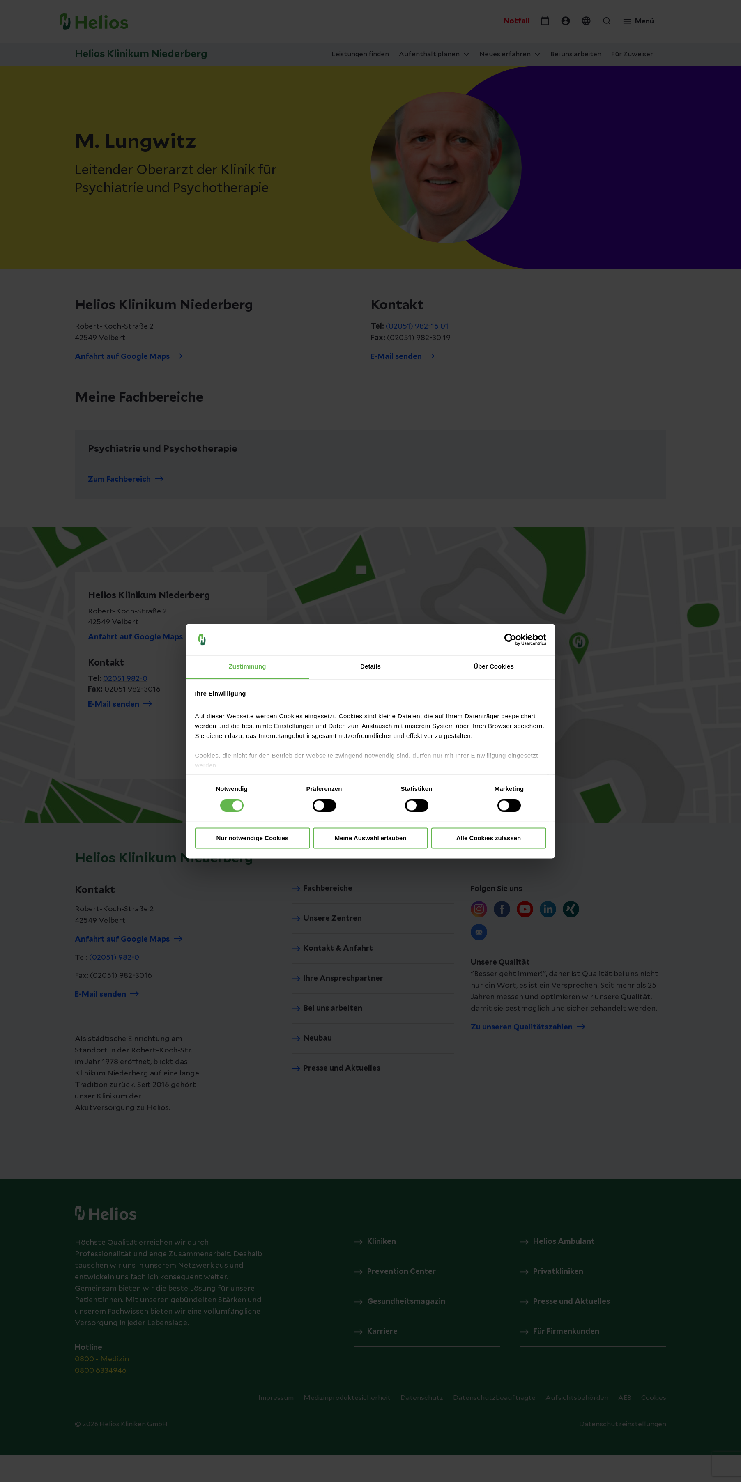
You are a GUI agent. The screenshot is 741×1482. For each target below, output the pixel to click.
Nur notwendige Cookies (252, 838)
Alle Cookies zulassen (488, 838)
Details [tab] (370, 666)
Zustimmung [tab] (247, 666)
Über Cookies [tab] (494, 666)
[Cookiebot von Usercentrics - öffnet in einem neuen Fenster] (510, 639)
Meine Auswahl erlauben (371, 838)
